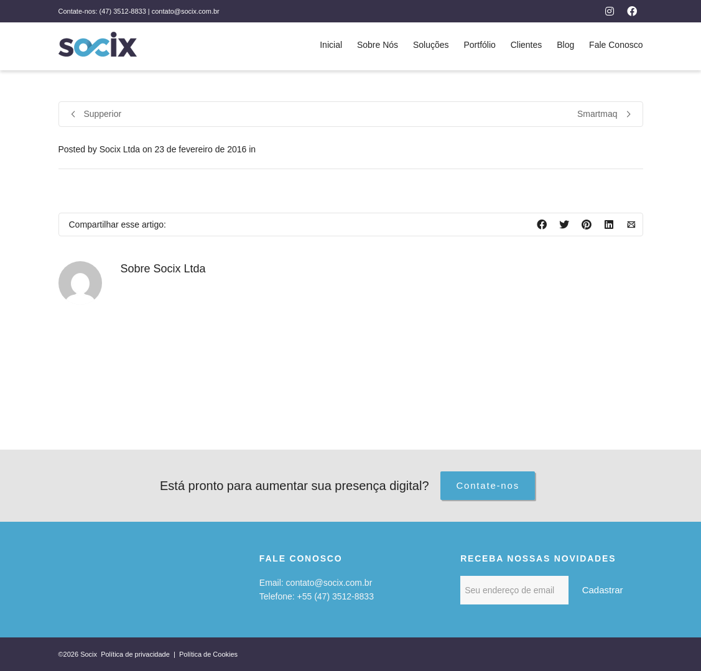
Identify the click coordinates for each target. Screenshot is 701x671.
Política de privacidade (136, 654)
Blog (565, 45)
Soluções (431, 45)
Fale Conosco (616, 45)
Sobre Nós (377, 45)
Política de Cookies (208, 654)
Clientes (526, 45)
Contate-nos (487, 485)
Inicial (331, 45)
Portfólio (479, 45)
